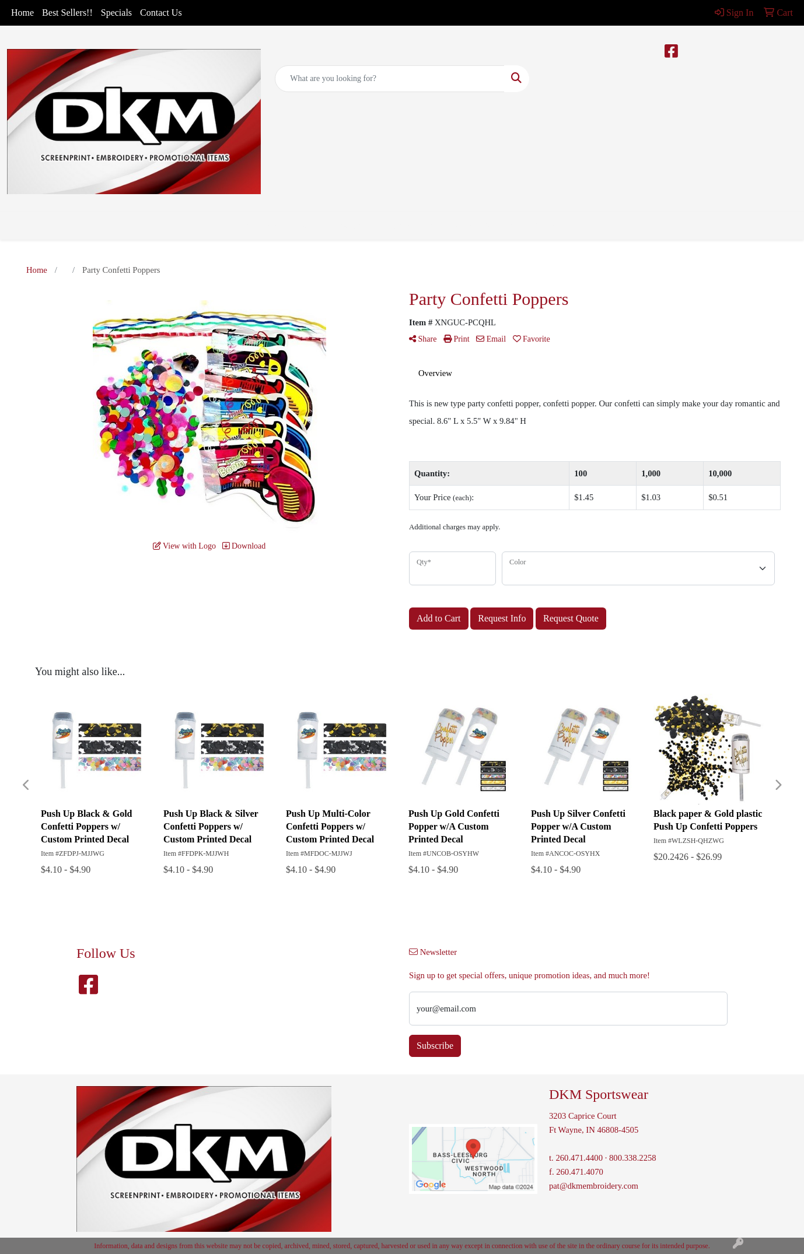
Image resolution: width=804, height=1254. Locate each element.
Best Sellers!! (67, 12)
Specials (116, 12)
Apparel (258, 225)
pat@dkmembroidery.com (593, 1185)
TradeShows (445, 225)
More (541, 225)
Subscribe (435, 1046)
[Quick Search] (389, 78)
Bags (299, 225)
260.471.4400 (579, 1157)
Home (22, 12)
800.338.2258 (632, 1157)
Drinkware (345, 225)
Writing (499, 225)
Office (394, 225)
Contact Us (161, 12)
